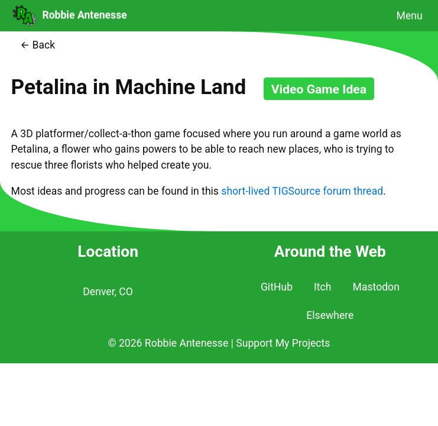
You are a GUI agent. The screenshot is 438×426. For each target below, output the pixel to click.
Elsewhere (329, 315)
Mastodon (376, 287)
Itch (322, 287)
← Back (37, 45)
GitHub (277, 287)
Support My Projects (283, 343)
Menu (410, 15)
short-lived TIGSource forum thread (302, 191)
